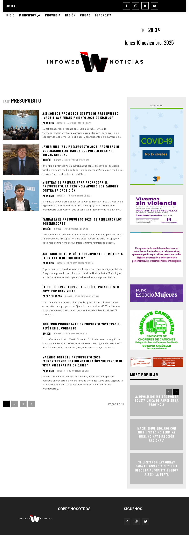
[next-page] (31, 404)
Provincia (47, 123)
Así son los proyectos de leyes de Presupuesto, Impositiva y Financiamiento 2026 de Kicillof (81, 115)
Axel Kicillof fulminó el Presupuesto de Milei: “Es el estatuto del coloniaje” (82, 256)
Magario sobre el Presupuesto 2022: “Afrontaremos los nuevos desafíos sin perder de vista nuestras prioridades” (82, 361)
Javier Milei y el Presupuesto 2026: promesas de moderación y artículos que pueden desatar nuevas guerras (81, 150)
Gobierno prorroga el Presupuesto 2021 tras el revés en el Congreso (81, 326)
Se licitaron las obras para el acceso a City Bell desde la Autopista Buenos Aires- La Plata (156, 468)
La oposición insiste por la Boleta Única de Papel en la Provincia (156, 400)
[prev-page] (169, 392)
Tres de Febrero (50, 296)
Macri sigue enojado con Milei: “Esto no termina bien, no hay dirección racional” (156, 434)
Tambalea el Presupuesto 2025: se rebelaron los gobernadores (82, 221)
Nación (45, 160)
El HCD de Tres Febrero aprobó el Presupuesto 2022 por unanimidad (80, 289)
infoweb (58, 123)
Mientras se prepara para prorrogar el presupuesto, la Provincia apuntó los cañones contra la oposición (80, 186)
